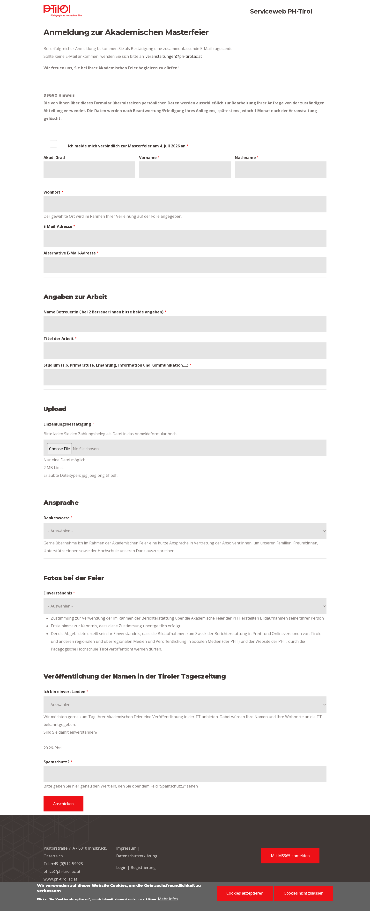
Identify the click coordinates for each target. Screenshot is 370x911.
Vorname (148, 157)
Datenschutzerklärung (136, 856)
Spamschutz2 (56, 762)
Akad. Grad (54, 157)
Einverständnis (58, 593)
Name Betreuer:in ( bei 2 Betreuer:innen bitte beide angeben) (103, 312)
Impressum (126, 848)
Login (121, 867)
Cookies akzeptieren (244, 894)
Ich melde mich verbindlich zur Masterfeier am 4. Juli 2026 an (126, 146)
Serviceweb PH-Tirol (281, 11)
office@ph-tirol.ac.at (62, 871)
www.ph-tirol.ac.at (60, 879)
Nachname (245, 157)
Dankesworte (57, 518)
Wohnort (52, 192)
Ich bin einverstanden (64, 691)
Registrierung (143, 867)
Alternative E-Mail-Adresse (70, 253)
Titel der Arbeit (59, 338)
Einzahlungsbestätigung (67, 424)
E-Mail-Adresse (58, 226)
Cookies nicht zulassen (303, 894)
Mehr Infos (168, 899)
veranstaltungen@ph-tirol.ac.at (174, 56)
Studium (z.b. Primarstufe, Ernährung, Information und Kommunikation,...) (116, 365)
